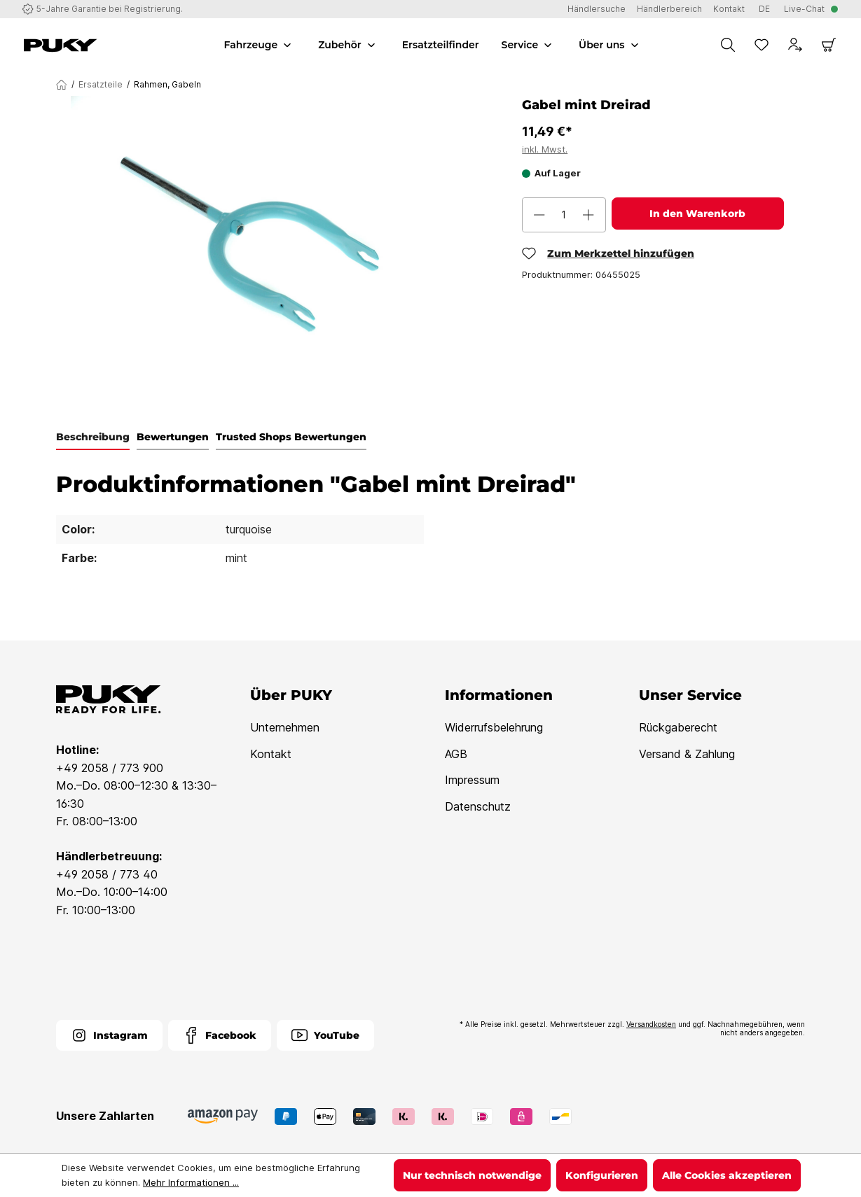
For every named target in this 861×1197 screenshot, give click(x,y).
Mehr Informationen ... (191, 1182)
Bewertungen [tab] (173, 436)
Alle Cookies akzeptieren (727, 1175)
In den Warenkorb (697, 213)
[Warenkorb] (828, 44)
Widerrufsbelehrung (494, 727)
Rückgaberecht (678, 727)
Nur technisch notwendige (472, 1175)
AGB (456, 754)
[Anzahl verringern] (539, 215)
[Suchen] (727, 44)
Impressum (472, 780)
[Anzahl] (564, 215)
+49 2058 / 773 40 (107, 874)
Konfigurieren (601, 1175)
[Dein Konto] (795, 44)
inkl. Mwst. (544, 149)
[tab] (93, 437)
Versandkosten (651, 1024)
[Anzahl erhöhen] (588, 215)
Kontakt (270, 754)
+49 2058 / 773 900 (109, 768)
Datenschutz (478, 806)
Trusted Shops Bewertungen (291, 436)
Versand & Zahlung (687, 754)
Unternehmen (284, 727)
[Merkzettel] (761, 44)
